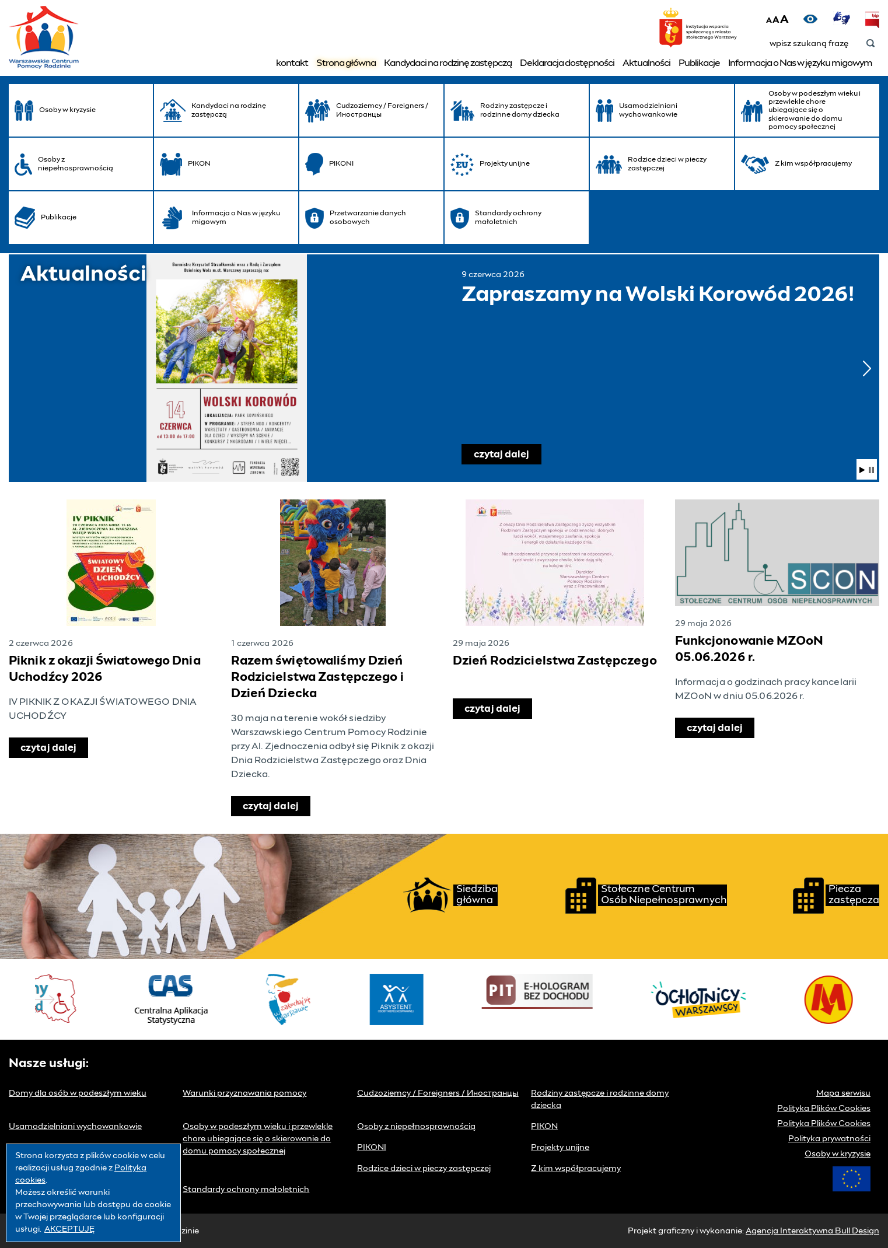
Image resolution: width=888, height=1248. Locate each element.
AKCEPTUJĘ (69, 1229)
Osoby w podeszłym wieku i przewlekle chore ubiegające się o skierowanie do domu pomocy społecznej (258, 1139)
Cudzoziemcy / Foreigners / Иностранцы (438, 1093)
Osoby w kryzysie (837, 1154)
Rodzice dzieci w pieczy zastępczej (424, 1169)
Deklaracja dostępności (567, 63)
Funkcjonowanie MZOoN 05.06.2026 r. (749, 649)
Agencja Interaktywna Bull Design (812, 1231)
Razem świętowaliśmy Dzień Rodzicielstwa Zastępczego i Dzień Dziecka (317, 677)
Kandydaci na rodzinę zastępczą (448, 63)
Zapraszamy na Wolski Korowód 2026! (226, 368)
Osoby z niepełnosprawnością (416, 1127)
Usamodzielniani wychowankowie (75, 1127)
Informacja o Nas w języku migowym (800, 63)
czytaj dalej (507, 452)
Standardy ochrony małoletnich (246, 1190)
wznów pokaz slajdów (862, 470)
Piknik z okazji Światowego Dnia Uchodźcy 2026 (105, 669)
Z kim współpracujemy (576, 1169)
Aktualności (646, 63)
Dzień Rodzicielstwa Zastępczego (555, 661)
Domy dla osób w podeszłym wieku (77, 1093)
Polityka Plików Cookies (823, 1108)
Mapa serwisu (843, 1093)
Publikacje (699, 63)
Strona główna (346, 63)
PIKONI (371, 1148)
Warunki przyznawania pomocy (244, 1093)
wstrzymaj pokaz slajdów (871, 470)
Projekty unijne (560, 1148)
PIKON (544, 1127)
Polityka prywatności (829, 1139)
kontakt (292, 63)
